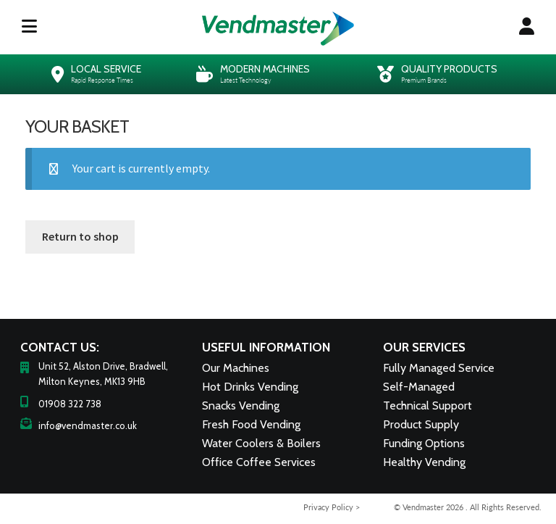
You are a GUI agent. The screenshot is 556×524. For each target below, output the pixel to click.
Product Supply (421, 424)
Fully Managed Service (438, 368)
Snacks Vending (240, 405)
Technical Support (427, 405)
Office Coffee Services (259, 462)
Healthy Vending (424, 462)
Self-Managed (419, 387)
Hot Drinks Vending (250, 387)
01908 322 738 (69, 403)
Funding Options (424, 443)
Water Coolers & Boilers (261, 443)
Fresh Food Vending (251, 424)
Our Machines (235, 368)
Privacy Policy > (331, 507)
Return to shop (80, 236)
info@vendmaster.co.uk (87, 425)
